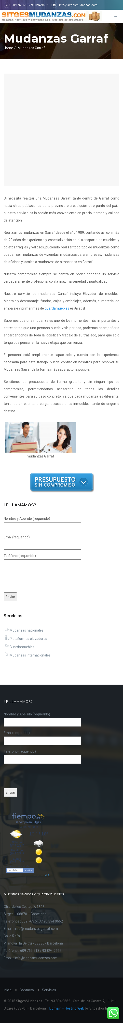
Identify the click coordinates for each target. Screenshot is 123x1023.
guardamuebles (57, 308)
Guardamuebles (19, 647)
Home (8, 48)
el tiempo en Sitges (28, 822)
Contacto (27, 990)
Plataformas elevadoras (25, 639)
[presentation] (41, 580)
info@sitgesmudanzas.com (74, 5)
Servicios (49, 990)
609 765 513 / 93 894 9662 (26, 5)
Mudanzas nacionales (23, 630)
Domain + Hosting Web (66, 1008)
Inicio (8, 990)
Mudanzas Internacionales (27, 655)
